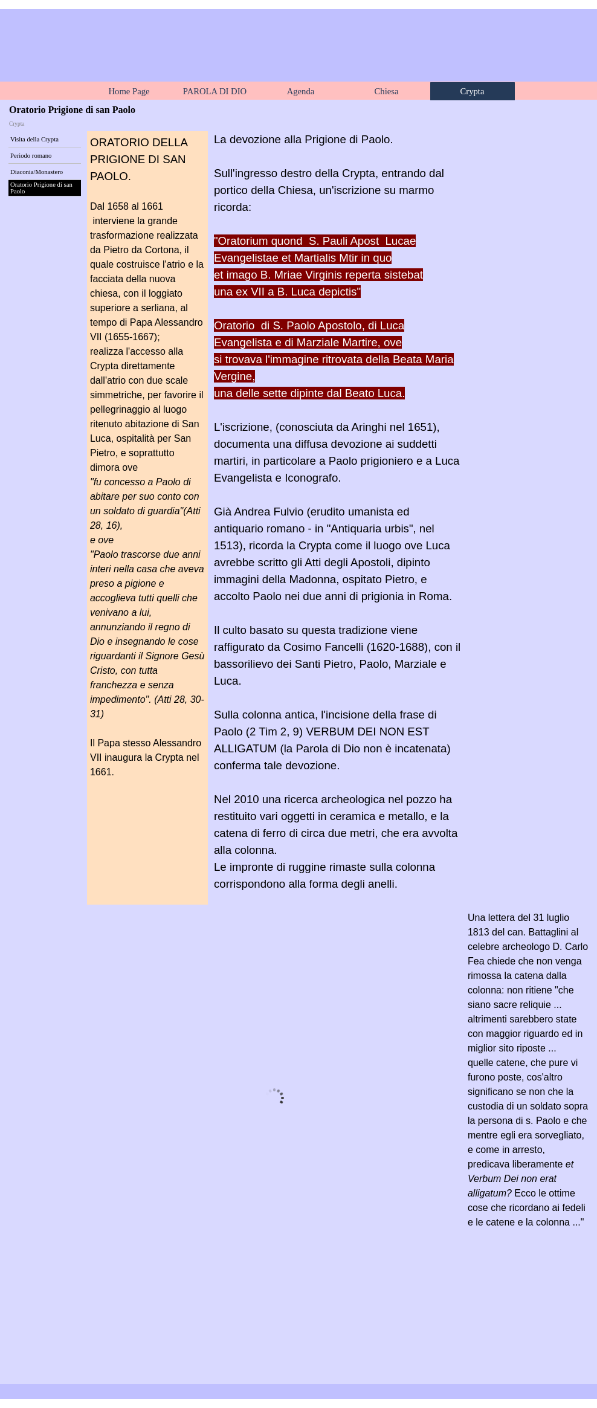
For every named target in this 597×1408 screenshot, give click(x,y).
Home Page (129, 91)
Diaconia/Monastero (36, 172)
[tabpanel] (147, 464)
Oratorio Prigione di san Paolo (41, 188)
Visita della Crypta (34, 139)
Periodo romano (30, 155)
